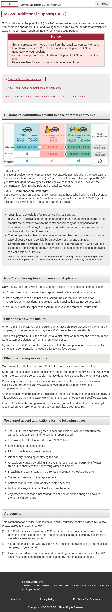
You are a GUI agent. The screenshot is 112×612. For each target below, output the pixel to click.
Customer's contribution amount (24, 79)
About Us (15, 599)
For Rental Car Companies (87, 599)
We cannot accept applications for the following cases (36, 96)
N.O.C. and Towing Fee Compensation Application (34, 88)
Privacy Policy (46, 599)
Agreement (81, 96)
